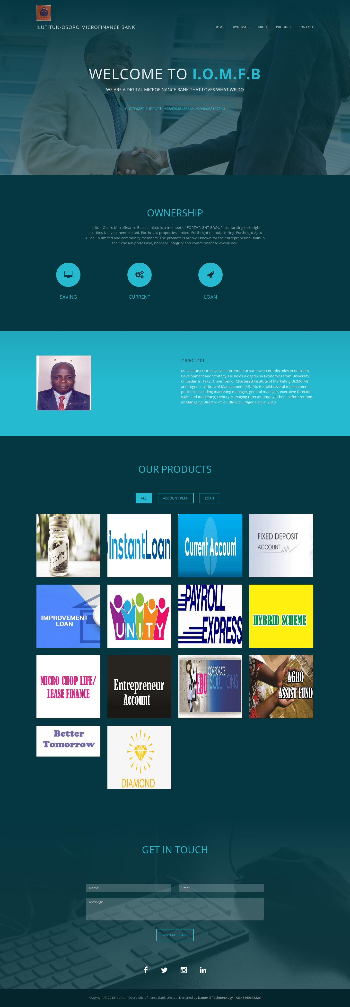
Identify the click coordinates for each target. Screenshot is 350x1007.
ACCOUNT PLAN (176, 498)
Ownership (241, 27)
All (144, 498)
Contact (306, 27)
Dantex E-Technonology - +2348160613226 (229, 997)
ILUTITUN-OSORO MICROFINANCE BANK (85, 27)
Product (283, 27)
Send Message (175, 934)
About (263, 27)
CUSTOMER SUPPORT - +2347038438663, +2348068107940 (175, 108)
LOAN (209, 498)
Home (219, 27)
